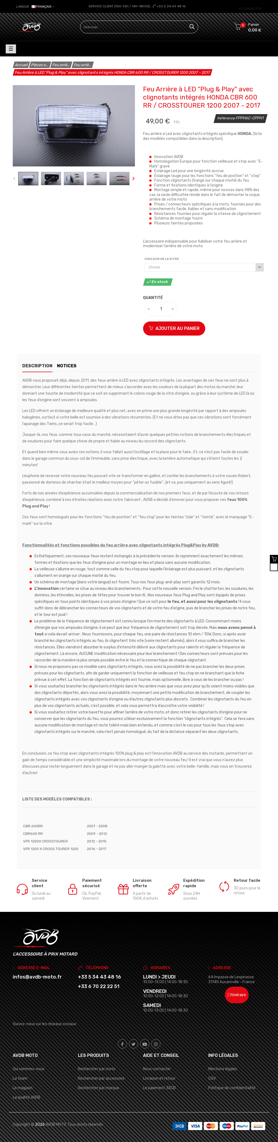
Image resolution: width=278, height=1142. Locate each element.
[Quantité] (161, 309)
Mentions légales (222, 1069)
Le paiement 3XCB (159, 1088)
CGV (212, 1078)
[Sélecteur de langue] (35, 6)
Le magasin (23, 1088)
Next (133, 178)
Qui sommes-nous (29, 1069)
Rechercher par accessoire (101, 1078)
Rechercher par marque (98, 1088)
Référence (226, 118)
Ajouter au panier (174, 328)
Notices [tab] (72, 365)
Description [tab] (37, 365)
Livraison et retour (159, 1078)
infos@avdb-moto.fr (37, 977)
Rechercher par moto (96, 1069)
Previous (14, 178)
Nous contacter (157, 1069)
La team (20, 1078)
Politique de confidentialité (231, 1088)
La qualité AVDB (26, 1097)
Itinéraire (237, 995)
